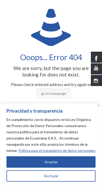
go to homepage (53, 93)
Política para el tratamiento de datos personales (57, 150)
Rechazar (51, 176)
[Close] (98, 105)
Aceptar (51, 162)
